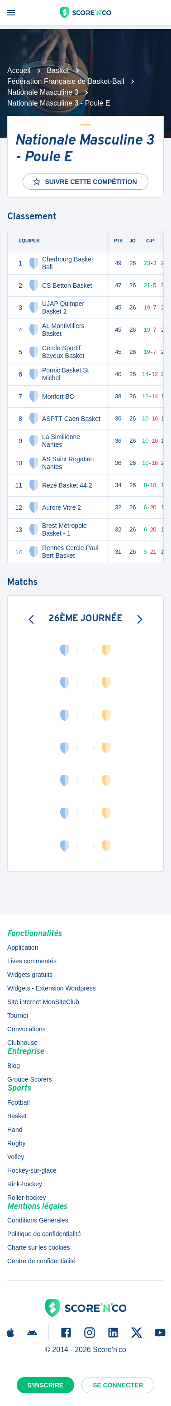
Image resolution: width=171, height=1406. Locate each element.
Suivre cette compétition (84, 181)
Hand (14, 1129)
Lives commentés (32, 961)
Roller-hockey (26, 1197)
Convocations (26, 1029)
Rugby (16, 1143)
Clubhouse (22, 1042)
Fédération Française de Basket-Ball (65, 81)
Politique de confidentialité (44, 1233)
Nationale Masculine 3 (42, 92)
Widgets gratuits (29, 974)
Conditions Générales (37, 1220)
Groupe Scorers (29, 1079)
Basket (58, 70)
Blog (13, 1065)
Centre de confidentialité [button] (41, 1261)
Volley (15, 1156)
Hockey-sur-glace (32, 1170)
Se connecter (118, 1385)
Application (22, 947)
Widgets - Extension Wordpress (51, 988)
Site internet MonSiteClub (43, 1001)
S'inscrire (46, 1385)
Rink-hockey (24, 1184)
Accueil (19, 70)
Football (18, 1102)
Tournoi (17, 1015)
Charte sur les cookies (38, 1247)
